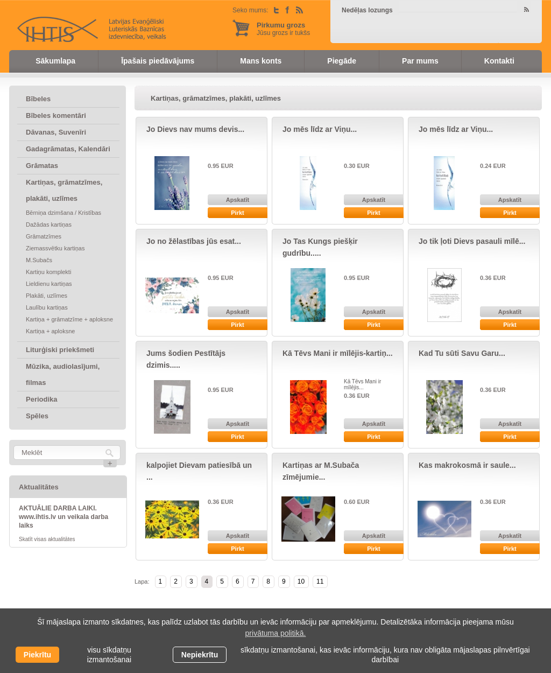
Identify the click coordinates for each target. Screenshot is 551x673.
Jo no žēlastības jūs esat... (193, 241)
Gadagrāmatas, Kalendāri (68, 149)
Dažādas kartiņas (49, 224)
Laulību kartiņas (47, 307)
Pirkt (237, 212)
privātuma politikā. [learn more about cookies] (275, 633)
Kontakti (499, 61)
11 (319, 581)
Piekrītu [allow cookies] (37, 654)
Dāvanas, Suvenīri (56, 132)
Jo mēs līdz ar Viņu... (319, 129)
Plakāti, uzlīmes (46, 295)
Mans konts (260, 61)
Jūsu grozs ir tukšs (283, 29)
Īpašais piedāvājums (157, 61)
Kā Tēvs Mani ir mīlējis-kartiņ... (337, 353)
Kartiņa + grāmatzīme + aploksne (69, 319)
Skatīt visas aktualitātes (47, 539)
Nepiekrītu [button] (199, 654)
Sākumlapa (55, 61)
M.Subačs (39, 260)
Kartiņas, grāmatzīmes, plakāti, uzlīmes (64, 190)
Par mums (420, 61)
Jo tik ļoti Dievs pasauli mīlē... (472, 241)
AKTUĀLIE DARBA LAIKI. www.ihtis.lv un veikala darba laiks (63, 516)
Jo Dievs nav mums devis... (195, 129)
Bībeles (38, 99)
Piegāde (341, 61)
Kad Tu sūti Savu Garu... (462, 353)
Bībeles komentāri (56, 115)
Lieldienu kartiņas (49, 284)
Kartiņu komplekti (48, 272)
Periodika (42, 399)
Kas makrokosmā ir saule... (467, 465)
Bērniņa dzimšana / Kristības (63, 212)
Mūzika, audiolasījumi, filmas (63, 374)
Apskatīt (237, 200)
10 (301, 581)
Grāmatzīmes (43, 236)
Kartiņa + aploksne (50, 331)
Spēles (37, 416)
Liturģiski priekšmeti (60, 350)
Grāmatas (42, 166)
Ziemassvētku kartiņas (55, 248)
